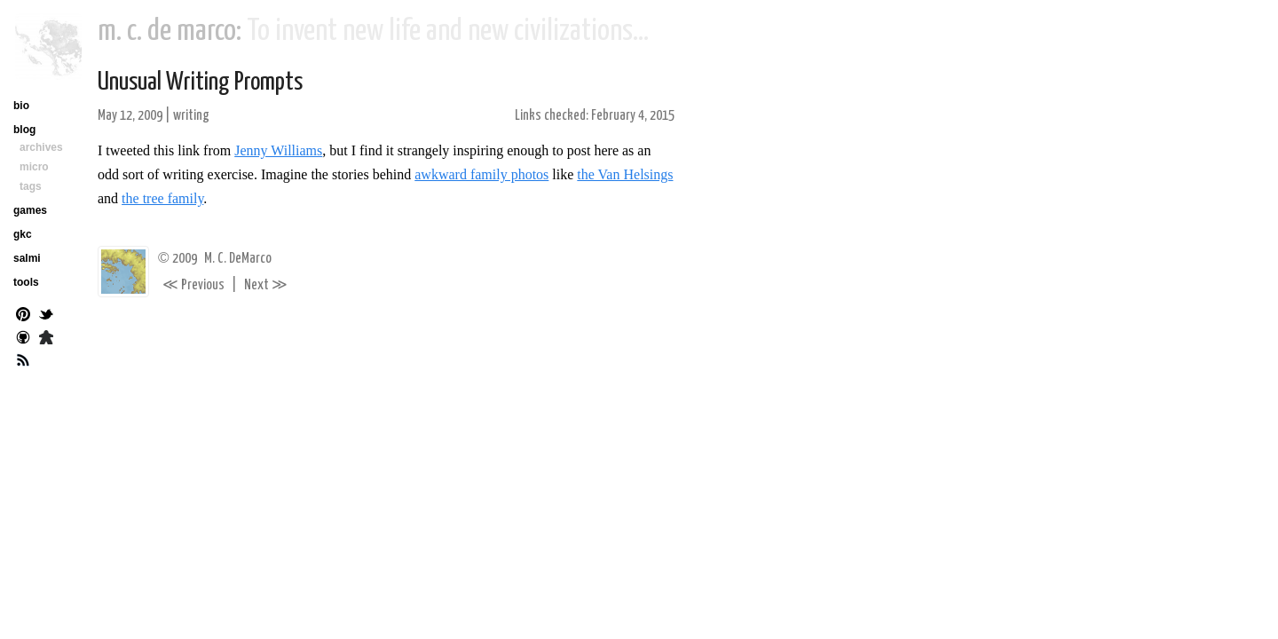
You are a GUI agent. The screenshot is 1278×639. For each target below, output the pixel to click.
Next (266, 285)
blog (24, 129)
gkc (22, 234)
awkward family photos (481, 174)
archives (41, 147)
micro (34, 167)
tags (31, 186)
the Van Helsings (625, 174)
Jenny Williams (278, 150)
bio (21, 105)
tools (26, 282)
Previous (193, 285)
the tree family (162, 198)
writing (191, 115)
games (30, 210)
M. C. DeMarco (238, 258)
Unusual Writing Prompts (200, 82)
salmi (27, 258)
